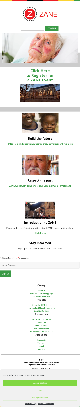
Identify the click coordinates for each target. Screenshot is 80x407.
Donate (41, 290)
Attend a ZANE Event (41, 305)
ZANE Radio (41, 322)
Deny (40, 390)
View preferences (40, 398)
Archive (41, 349)
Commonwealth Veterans (41, 331)
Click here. (40, 233)
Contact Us (41, 340)
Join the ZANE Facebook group (41, 308)
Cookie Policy (30, 404)
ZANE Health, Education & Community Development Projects (40, 143)
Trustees (41, 343)
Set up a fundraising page (41, 293)
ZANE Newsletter (41, 328)
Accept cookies (40, 383)
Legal (41, 346)
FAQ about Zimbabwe (41, 319)
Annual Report (41, 325)
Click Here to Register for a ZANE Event (40, 75)
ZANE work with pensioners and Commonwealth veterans (40, 185)
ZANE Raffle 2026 (41, 311)
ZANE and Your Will (41, 296)
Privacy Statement (46, 404)
